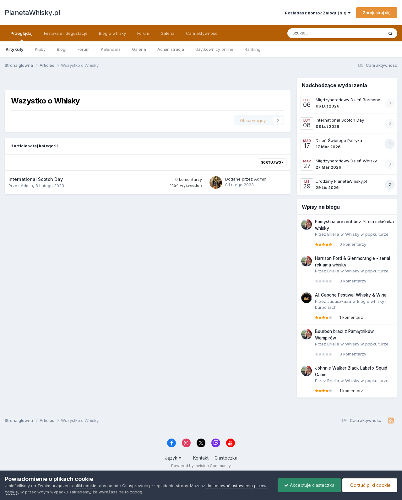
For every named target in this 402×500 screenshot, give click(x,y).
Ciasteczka (226, 458)
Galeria (139, 49)
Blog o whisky (112, 33)
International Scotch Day (35, 179)
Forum (84, 49)
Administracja (170, 49)
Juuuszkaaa (339, 301)
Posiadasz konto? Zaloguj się (317, 12)
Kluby (40, 49)
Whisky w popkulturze (366, 234)
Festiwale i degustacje (66, 33)
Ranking (252, 49)
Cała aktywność (201, 33)
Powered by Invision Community (201, 465)
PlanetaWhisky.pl (32, 12)
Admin (27, 185)
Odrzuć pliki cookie (370, 485)
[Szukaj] (322, 33)
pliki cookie (85, 485)
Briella (333, 234)
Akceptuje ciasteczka (309, 485)
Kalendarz (111, 49)
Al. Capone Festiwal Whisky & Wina (351, 294)
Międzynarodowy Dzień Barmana (348, 99)
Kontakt (201, 458)
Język (173, 458)
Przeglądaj (21, 36)
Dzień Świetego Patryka (339, 140)
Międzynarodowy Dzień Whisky (346, 160)
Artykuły (15, 49)
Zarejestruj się (377, 12)
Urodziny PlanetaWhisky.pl (341, 181)
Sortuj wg (272, 162)
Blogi (61, 49)
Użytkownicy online (214, 49)
